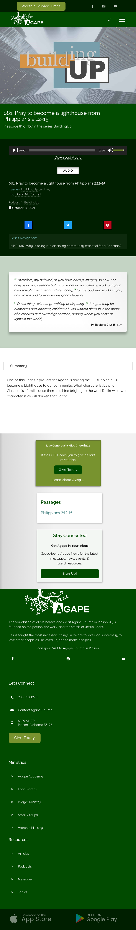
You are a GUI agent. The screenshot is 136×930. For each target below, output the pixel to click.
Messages (25, 879)
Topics (22, 892)
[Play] (15, 150)
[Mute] (110, 150)
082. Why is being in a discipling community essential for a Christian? (70, 246)
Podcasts (25, 867)
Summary (18, 366)
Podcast (14, 202)
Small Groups (28, 815)
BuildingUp (29, 189)
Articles (23, 854)
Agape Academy (30, 776)
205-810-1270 (28, 697)
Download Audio (68, 157)
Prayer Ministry (29, 802)
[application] (68, 150)
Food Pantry (27, 789)
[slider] (62, 150)
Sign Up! (70, 574)
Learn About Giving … (68, 480)
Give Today (68, 470)
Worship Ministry (30, 828)
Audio (68, 170)
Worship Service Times (41, 6)
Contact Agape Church (35, 710)
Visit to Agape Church (68, 648)
